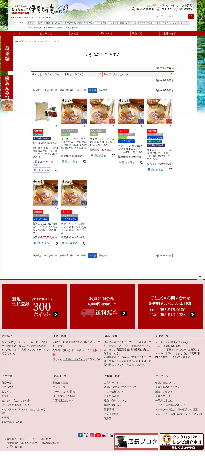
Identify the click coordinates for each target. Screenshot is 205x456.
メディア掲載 (111, 413)
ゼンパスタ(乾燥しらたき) (15, 405)
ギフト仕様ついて (114, 391)
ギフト (16, 33)
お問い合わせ (166, 5)
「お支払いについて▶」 (30, 349)
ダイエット (106, 33)
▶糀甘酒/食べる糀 (11, 422)
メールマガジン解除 (64, 396)
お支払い (7, 336)
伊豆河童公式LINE (63, 400)
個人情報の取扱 (50, 442)
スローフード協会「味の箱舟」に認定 (176, 409)
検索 (191, 16)
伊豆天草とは (162, 396)
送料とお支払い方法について (120, 387)
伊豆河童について (165, 382)
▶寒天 (5, 417)
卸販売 (107, 418)
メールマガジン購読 (64, 391)
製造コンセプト (164, 391)
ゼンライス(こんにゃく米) (15, 400)
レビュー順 (81, 90)
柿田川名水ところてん (30, 41)
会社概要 (152, 5)
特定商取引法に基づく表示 (22, 442)
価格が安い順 (50, 90)
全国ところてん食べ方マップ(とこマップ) (178, 413)
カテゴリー (8, 376)
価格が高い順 (66, 90)
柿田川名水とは (164, 400)
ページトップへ (200, 277)
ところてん (46, 33)
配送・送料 (59, 336)
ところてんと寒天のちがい (170, 405)
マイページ (59, 376)
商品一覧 (137, 33)
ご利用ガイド (168, 33)
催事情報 (109, 409)
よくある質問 (184, 5)
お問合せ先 (162, 336)
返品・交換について (115, 400)
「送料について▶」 (74, 359)
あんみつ (76, 33)
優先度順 (103, 90)
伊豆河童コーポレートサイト (20, 439)
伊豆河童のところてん (167, 387)
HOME (15, 41)
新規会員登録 (60, 382)
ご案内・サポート (115, 376)
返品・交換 (111, 336)
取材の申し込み (112, 405)
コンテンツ (162, 376)
